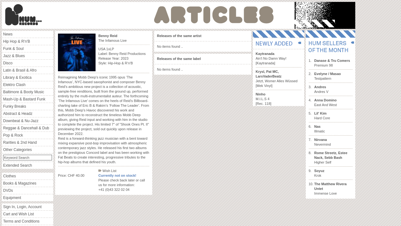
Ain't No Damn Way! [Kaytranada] (271, 58)
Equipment (12, 198)
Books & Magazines (19, 183)
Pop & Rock (13, 135)
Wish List (107, 171)
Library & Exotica (17, 77)
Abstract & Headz (17, 113)
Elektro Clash (14, 85)
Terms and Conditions (21, 221)
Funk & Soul (13, 48)
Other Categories (17, 150)
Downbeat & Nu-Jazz (21, 121)
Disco (8, 63)
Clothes (9, 176)
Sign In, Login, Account (22, 207)
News (8, 34)
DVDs (8, 190)
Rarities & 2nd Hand (20, 142)
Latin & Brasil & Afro (20, 70)
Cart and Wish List (18, 214)
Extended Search (17, 165)
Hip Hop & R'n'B (16, 41)
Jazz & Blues (14, 56)
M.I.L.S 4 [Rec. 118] (263, 98)
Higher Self (330, 157)
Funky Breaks (14, 106)
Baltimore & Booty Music (23, 92)
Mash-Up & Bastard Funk (24, 99)
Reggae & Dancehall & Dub (26, 128)
